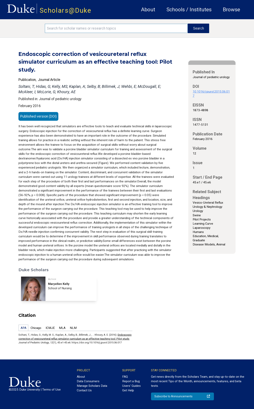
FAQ (125, 376)
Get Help (128, 390)
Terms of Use (51, 389)
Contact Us (84, 390)
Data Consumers (88, 381)
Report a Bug (131, 381)
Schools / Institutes (189, 9)
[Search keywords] (116, 28)
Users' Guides (131, 386)
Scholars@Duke (65, 10)
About (148, 9)
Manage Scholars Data (92, 386)
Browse (231, 9)
